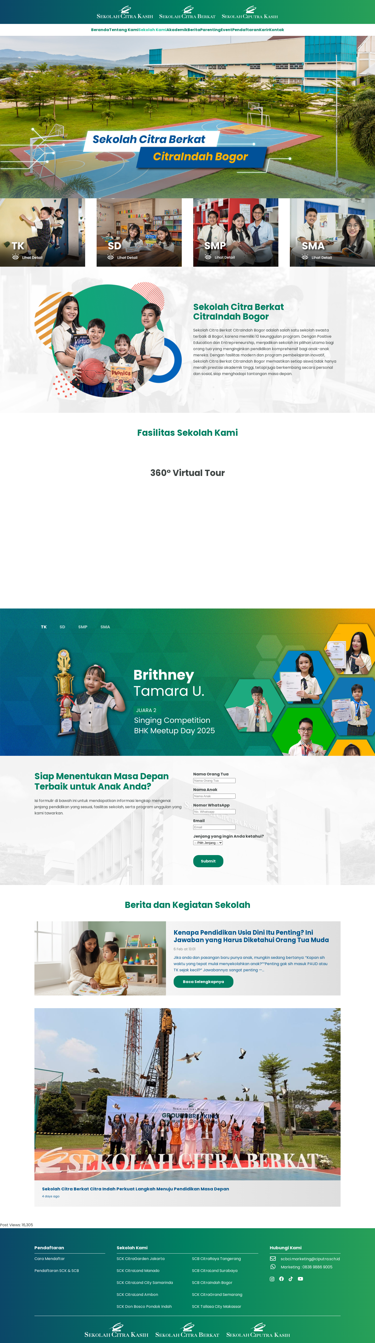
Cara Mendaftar (49, 1258)
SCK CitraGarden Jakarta (141, 1258)
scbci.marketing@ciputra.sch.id (310, 1259)
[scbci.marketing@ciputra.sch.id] (275, 1259)
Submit (208, 861)
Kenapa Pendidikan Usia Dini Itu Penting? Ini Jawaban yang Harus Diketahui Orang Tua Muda (251, 936)
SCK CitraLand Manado (138, 1270)
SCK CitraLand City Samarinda (145, 1282)
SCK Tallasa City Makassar (216, 1306)
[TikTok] (291, 1279)
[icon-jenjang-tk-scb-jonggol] (42, 232)
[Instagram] (272, 1279)
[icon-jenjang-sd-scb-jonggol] (139, 232)
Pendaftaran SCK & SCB (56, 1270)
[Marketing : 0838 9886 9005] (275, 1267)
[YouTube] (300, 1279)
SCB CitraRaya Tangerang (216, 1258)
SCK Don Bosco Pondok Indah (144, 1306)
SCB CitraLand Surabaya (214, 1270)
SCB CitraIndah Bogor (212, 1282)
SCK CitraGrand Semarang (217, 1294)
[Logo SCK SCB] (187, 12)
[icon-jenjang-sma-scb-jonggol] (332, 232)
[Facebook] (281, 1279)
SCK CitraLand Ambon (137, 1294)
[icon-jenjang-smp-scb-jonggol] (235, 232)
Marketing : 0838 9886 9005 (306, 1267)
